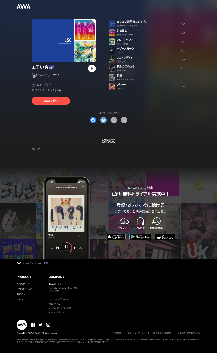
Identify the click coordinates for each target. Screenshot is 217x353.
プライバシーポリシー (136, 333)
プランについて (24, 289)
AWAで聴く (50, 100)
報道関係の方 (54, 304)
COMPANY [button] (56, 277)
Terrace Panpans (125, 79)
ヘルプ (20, 299)
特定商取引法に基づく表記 (189, 333)
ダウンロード (23, 284)
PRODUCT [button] (24, 277)
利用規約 (117, 333)
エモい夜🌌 (43, 263)
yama (119, 88)
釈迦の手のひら (126, 66)
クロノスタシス (125, 39)
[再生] (92, 68)
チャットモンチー (125, 34)
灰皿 (119, 75)
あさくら (55, 75)
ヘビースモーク (125, 48)
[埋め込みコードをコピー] (124, 120)
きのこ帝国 (122, 43)
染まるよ (122, 30)
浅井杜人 (121, 61)
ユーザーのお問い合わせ (59, 299)
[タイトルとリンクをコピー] (114, 120)
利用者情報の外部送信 (161, 333)
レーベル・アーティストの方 (60, 308)
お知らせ (21, 294)
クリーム (121, 84)
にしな (120, 52)
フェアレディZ (124, 57)
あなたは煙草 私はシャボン (132, 21)
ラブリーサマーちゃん (127, 25)
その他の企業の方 (56, 312)
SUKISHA (122, 70)
